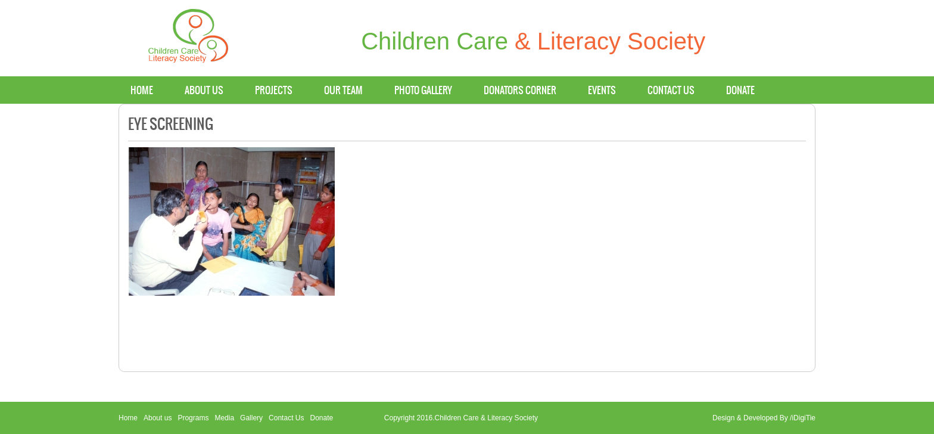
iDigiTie (803, 418)
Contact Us (286, 418)
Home (141, 90)
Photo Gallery (423, 90)
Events (602, 90)
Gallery (251, 418)
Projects (273, 90)
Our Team (343, 90)
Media (224, 418)
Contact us (671, 90)
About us (204, 90)
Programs (193, 418)
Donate (740, 90)
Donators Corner (520, 90)
